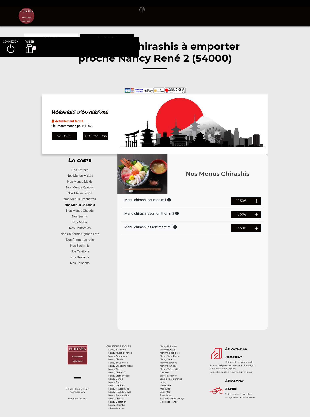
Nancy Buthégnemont (120, 365)
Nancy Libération (117, 401)
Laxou (163, 382)
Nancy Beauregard (118, 356)
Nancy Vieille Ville (169, 369)
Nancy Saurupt (168, 359)
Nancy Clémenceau (118, 375)
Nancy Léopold (116, 398)
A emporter (188, 14)
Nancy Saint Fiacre (170, 352)
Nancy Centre (115, 369)
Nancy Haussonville (118, 388)
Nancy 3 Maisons (117, 349)
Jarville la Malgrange (171, 378)
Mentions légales (77, 398)
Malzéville (165, 385)
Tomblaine (165, 395)
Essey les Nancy (168, 375)
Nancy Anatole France (120, 352)
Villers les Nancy (168, 401)
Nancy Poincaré (168, 346)
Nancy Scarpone (168, 362)
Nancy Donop (115, 378)
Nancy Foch (114, 382)
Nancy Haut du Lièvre (119, 392)
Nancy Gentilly (116, 385)
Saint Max (165, 392)
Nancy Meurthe (116, 405)
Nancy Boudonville (118, 362)
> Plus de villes (116, 408)
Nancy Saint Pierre (170, 356)
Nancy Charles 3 (116, 372)
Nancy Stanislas (168, 365)
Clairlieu (164, 372)
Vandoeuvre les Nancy (172, 398)
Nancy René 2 (167, 349)
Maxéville (165, 388)
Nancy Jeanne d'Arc (118, 395)
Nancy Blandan (116, 359)
